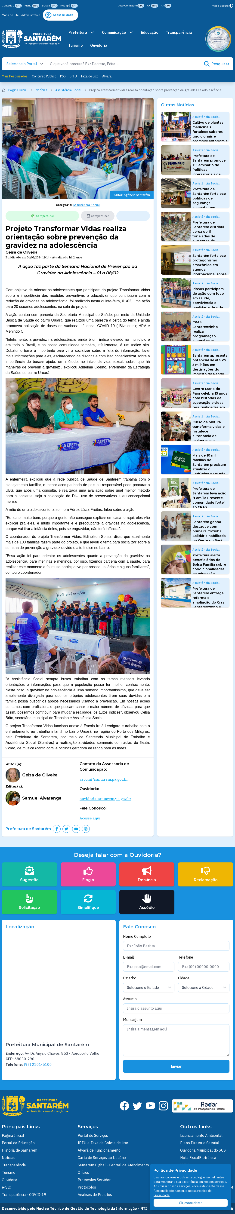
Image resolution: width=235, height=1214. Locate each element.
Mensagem (132, 1019)
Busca (50, 6)
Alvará (107, 76)
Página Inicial (17, 90)
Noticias (8, 1157)
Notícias (44, 90)
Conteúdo (12, 6)
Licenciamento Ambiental (201, 1135)
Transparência (179, 32)
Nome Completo (137, 936)
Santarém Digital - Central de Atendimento (113, 1165)
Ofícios (83, 1172)
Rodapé (69, 6)
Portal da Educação (18, 1142)
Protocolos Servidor (94, 1179)
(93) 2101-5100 (38, 1064)
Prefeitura (81, 32)
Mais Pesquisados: (15, 76)
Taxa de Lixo (89, 76)
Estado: (129, 978)
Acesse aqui (90, 818)
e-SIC (6, 1187)
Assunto (130, 998)
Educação (149, 32)
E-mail (128, 957)
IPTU (73, 76)
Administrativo (30, 15)
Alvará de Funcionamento (99, 1150)
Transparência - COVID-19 (24, 1194)
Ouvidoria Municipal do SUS (203, 1150)
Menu (32, 6)
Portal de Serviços (93, 1135)
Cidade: (184, 978)
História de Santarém (19, 1150)
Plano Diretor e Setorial (199, 1142)
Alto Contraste (131, 6)
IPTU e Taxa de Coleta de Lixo (103, 1142)
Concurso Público (44, 76)
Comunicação (117, 32)
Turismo (75, 45)
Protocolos (87, 1187)
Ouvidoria (98, 45)
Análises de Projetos (95, 1194)
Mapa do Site (10, 15)
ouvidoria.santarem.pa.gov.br (105, 798)
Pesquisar (216, 64)
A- (166, 6)
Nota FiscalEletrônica (198, 1157)
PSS (63, 76)
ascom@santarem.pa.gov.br (104, 779)
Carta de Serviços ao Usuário (102, 1157)
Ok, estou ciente (190, 1203)
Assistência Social (71, 90)
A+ (152, 6)
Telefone (185, 957)
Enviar (176, 1066)
